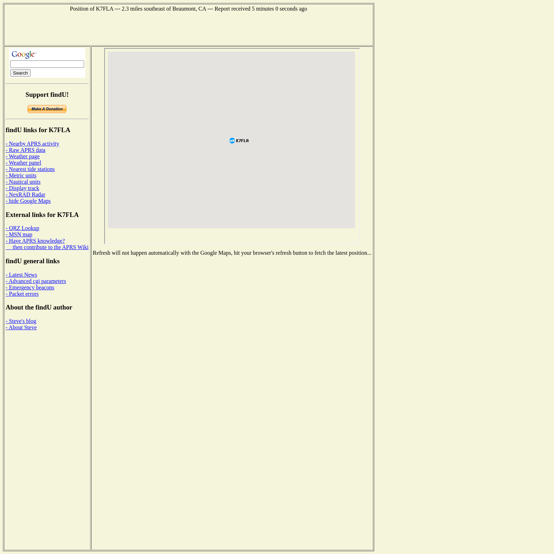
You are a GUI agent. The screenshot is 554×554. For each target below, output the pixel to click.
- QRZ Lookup (22, 228)
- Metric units (21, 175)
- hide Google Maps (28, 201)
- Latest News (21, 275)
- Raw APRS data (25, 150)
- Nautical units (23, 182)
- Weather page (23, 156)
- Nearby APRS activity (32, 144)
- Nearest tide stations (30, 169)
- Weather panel (23, 163)
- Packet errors (22, 294)
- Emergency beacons (30, 287)
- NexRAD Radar (25, 194)
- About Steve (21, 327)
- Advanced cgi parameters (36, 281)
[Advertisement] (188, 28)
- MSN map (19, 234)
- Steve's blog (21, 321)
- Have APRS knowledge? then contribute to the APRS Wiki (47, 244)
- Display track (22, 188)
